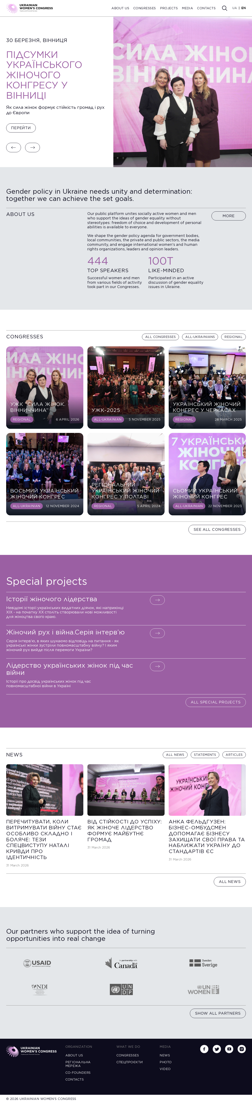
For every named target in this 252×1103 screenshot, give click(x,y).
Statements (205, 755)
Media (187, 8)
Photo (166, 1062)
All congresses (160, 337)
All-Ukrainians (200, 337)
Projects (169, 8)
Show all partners (218, 1013)
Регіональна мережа (78, 1064)
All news (175, 755)
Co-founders (78, 1073)
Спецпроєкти (129, 1062)
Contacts (206, 8)
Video (165, 1069)
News (165, 1055)
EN (243, 8)
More (229, 216)
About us (120, 8)
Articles (234, 755)
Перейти (21, 128)
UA (234, 8)
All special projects (216, 702)
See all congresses (217, 529)
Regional (233, 337)
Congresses (144, 8)
